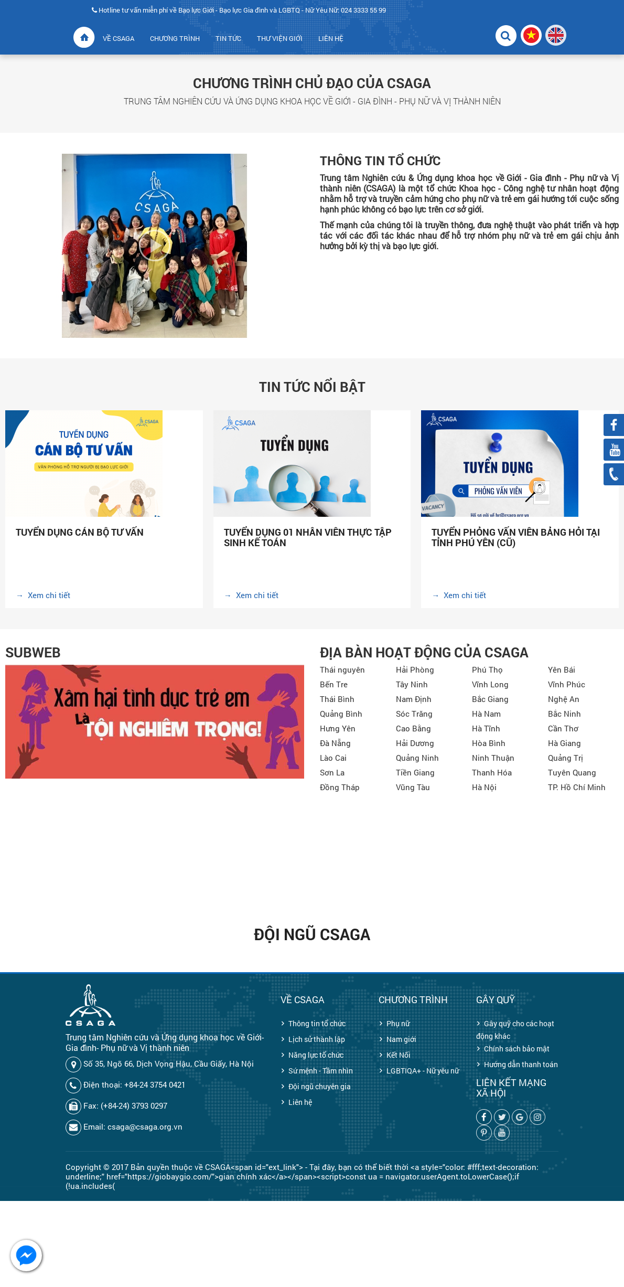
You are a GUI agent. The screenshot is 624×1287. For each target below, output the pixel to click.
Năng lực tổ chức (315, 1055)
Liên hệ (300, 1102)
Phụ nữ (398, 1023)
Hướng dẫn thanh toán (521, 1064)
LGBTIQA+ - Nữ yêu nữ (422, 1071)
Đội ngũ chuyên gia (319, 1086)
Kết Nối (398, 1055)
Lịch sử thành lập (316, 1039)
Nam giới (401, 1039)
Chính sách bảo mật (517, 1049)
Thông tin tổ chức (317, 1023)
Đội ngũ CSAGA (312, 934)
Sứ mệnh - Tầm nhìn (320, 1071)
